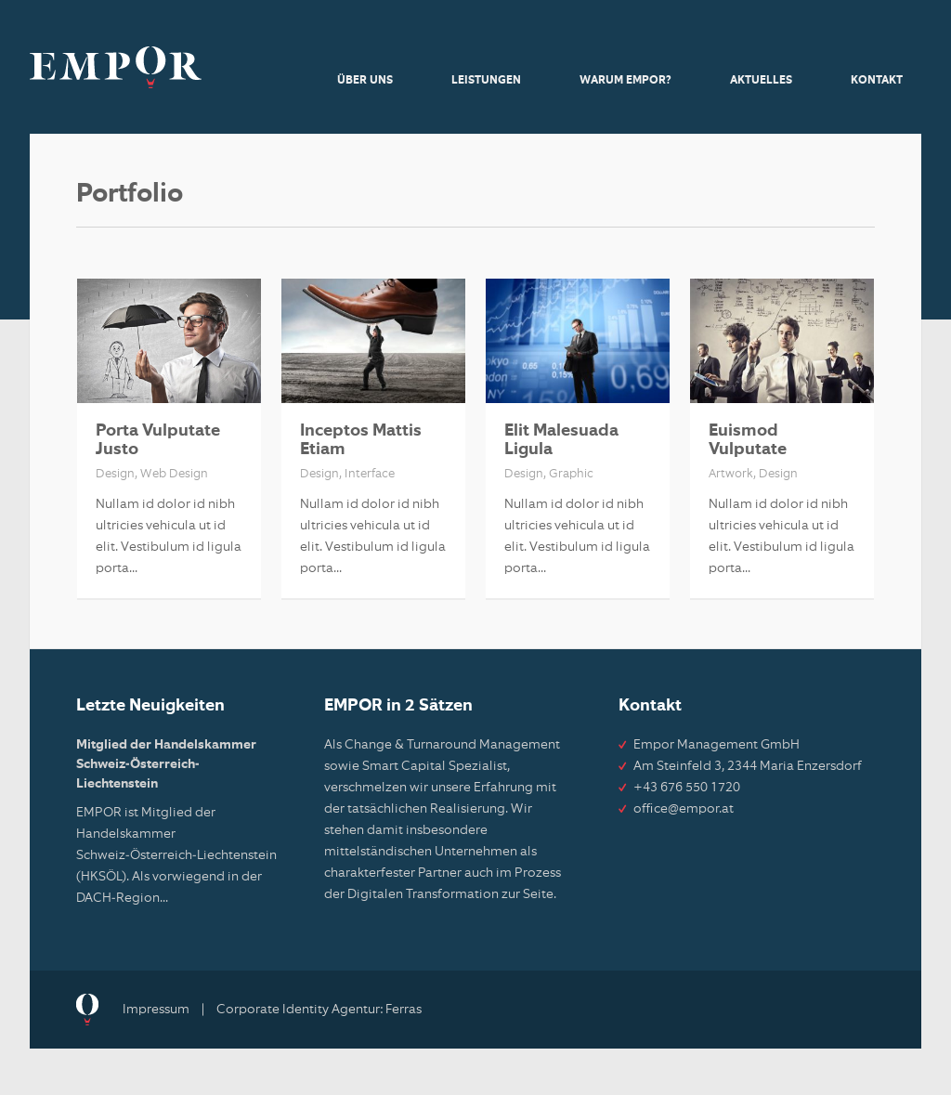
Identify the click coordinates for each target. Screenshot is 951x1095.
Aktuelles (761, 80)
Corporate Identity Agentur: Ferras (319, 1009)
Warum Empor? (625, 80)
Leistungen (486, 80)
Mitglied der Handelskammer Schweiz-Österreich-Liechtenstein (166, 764)
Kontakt (877, 80)
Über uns (365, 80)
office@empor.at (683, 808)
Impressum (156, 1009)
